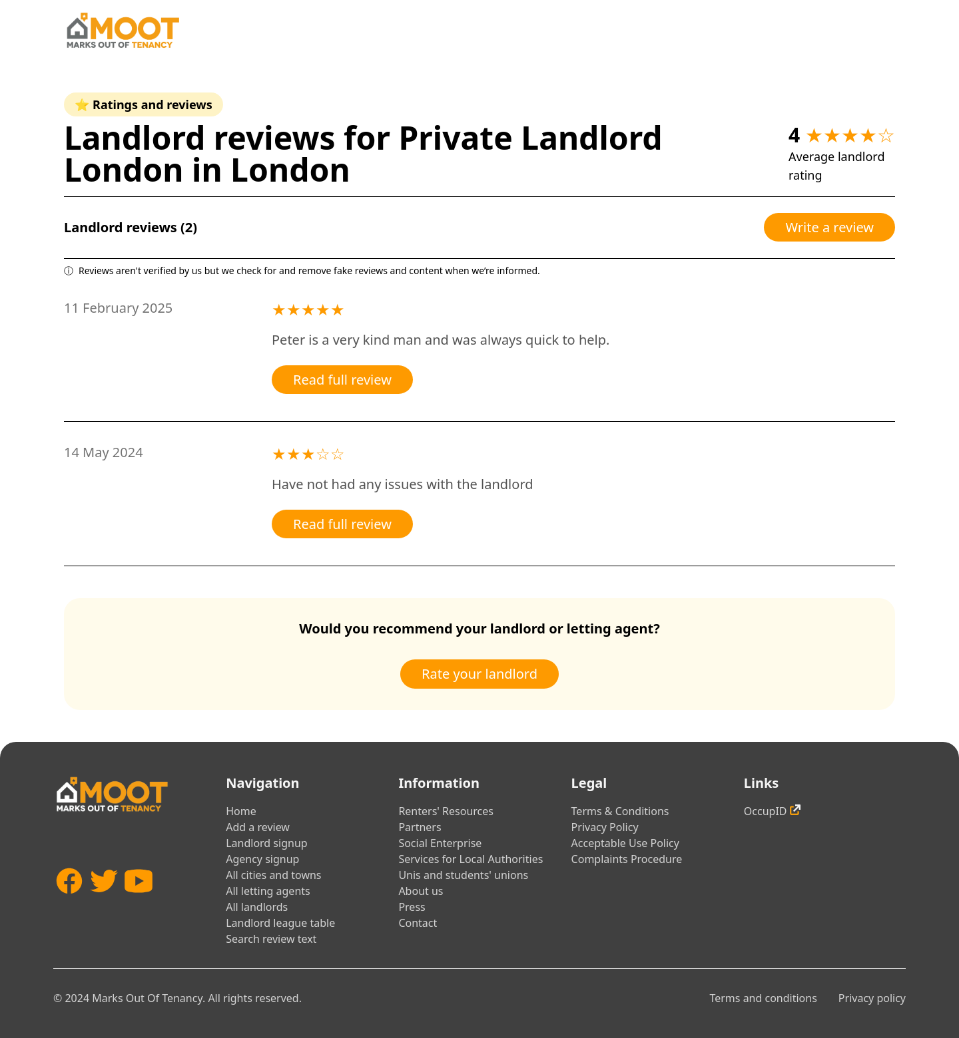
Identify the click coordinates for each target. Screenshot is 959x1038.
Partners (419, 827)
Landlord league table (280, 923)
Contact (417, 923)
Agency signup (262, 859)
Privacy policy (872, 998)
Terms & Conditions (620, 811)
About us (420, 891)
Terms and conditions (762, 998)
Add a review (258, 827)
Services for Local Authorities (470, 859)
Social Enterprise (439, 843)
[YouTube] (139, 900)
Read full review (342, 380)
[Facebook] (69, 900)
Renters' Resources (445, 811)
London (290, 169)
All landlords (257, 907)
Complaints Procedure (627, 859)
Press (411, 907)
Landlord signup (266, 843)
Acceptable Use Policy (625, 843)
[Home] (122, 30)
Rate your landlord (479, 674)
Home (241, 811)
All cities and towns (273, 875)
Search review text (271, 939)
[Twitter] (104, 900)
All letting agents (268, 891)
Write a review (829, 227)
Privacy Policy (605, 827)
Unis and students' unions (463, 875)
